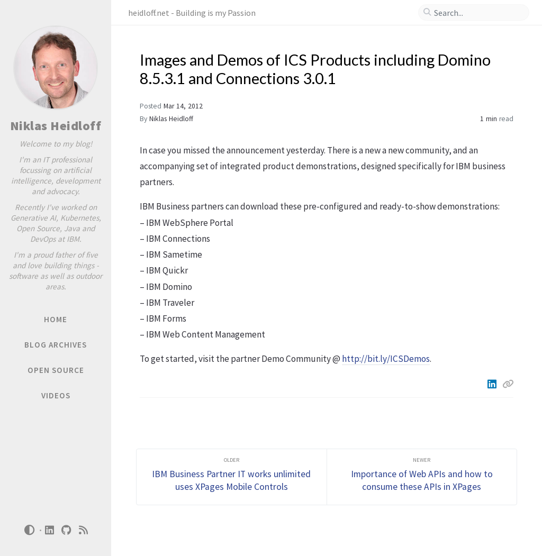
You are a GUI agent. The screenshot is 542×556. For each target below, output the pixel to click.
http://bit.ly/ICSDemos (386, 358)
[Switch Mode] (29, 530)
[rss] (83, 530)
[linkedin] (49, 530)
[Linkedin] (492, 384)
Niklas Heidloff (56, 125)
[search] (478, 13)
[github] (66, 530)
